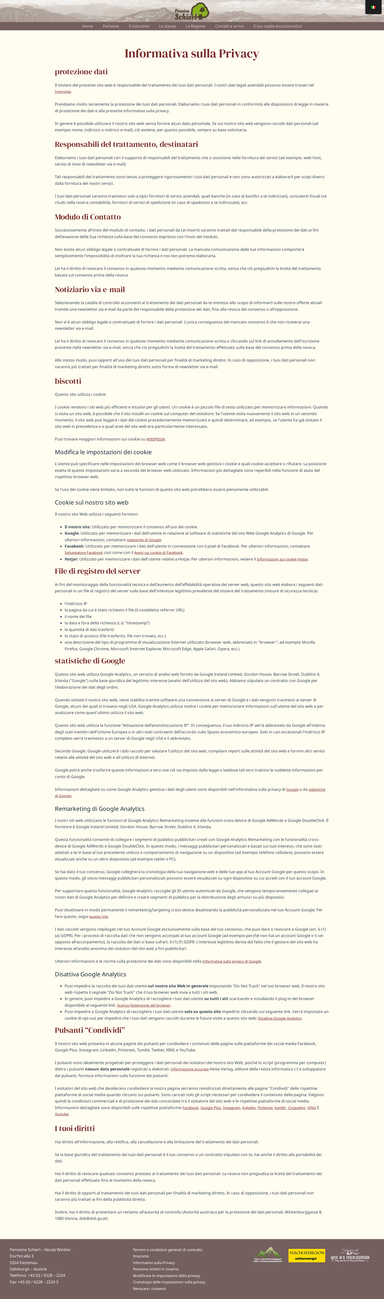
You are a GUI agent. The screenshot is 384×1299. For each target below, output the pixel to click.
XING (323, 1107)
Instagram (236, 1107)
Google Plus (213, 1107)
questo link (99, 916)
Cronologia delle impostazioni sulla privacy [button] (172, 1281)
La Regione (195, 26)
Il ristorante (139, 26)
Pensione (111, 26)
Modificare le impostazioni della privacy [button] (169, 1274)
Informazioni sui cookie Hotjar (284, 559)
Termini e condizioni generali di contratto (171, 1247)
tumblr (289, 1107)
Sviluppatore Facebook (86, 552)
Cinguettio (307, 1107)
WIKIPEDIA (156, 439)
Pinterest (272, 1107)
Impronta (63, 91)
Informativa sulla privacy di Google (235, 961)
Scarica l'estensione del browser (146, 1005)
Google (293, 789)
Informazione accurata (192, 1069)
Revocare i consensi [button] (151, 1288)
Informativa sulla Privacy (156, 1261)
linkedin (255, 1107)
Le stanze (167, 26)
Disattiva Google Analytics (282, 1018)
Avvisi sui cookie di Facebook (165, 552)
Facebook (191, 1107)
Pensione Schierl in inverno (158, 1267)
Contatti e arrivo (229, 26)
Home (87, 26)
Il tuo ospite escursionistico (277, 26)
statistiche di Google (146, 539)
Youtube (65, 1114)
